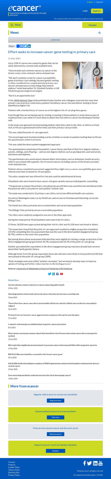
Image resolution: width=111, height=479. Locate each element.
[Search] (99, 32)
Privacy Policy (14, 475)
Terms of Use (14, 470)
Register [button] (97, 11)
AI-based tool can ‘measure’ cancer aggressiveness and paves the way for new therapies (43, 315)
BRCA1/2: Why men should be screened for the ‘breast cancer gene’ (35, 354)
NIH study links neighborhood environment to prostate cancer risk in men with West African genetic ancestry (52, 345)
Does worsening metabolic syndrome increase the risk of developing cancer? (39, 375)
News (14, 32)
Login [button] (85, 11)
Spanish (99, 2)
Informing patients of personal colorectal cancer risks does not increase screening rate (43, 294)
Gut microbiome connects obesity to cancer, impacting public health (36, 285)
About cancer (55, 434)
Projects (11, 464)
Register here (55, 400)
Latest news (55, 40)
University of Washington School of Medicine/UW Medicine (44, 268)
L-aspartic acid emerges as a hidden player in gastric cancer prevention (37, 324)
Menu (15, 25)
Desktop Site (13, 472)
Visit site (55, 417)
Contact (11, 462)
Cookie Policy (14, 467)
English (90, 2)
